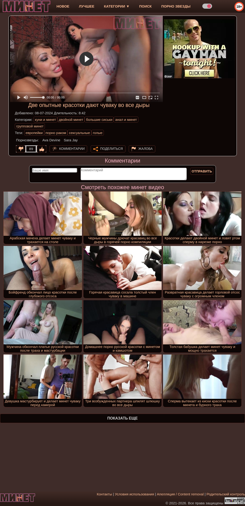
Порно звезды (176, 6)
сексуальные (79, 133)
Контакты (104, 494)
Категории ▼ (117, 6)
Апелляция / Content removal (180, 494)
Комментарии (72, 149)
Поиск (145, 6)
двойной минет (71, 120)
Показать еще (122, 418)
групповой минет (29, 126)
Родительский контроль (225, 494)
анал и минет (126, 120)
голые (97, 133)
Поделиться (111, 149)
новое (62, 6)
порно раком (56, 133)
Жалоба (145, 149)
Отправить (202, 171)
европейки (34, 133)
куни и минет (45, 120)
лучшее (86, 6)
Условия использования (134, 494)
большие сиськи (99, 120)
